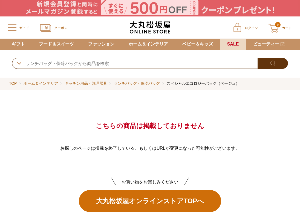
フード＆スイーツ (56, 44)
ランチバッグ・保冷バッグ (137, 83)
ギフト (18, 44)
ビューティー (266, 44)
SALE (233, 44)
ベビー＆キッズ (197, 44)
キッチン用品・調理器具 (86, 83)
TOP (13, 83)
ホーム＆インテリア (148, 44)
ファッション (101, 44)
